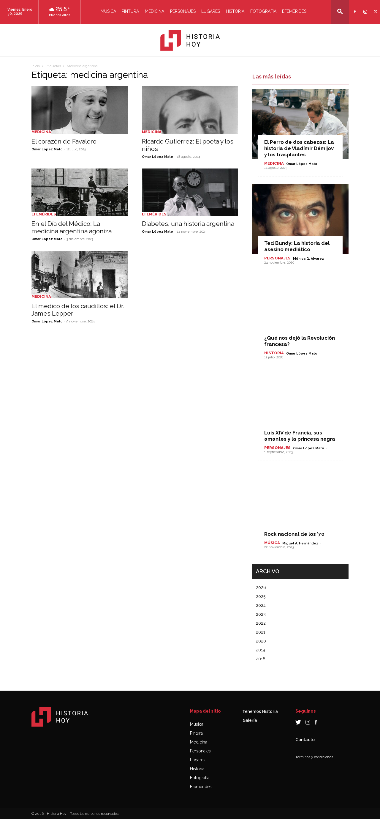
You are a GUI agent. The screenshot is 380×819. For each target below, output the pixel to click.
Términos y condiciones (314, 757)
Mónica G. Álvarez (308, 259)
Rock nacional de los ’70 (294, 534)
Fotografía (199, 777)
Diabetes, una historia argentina (188, 223)
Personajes (183, 11)
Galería (250, 720)
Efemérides (294, 11)
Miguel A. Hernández (300, 543)
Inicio (35, 66)
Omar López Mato (47, 149)
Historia (235, 11)
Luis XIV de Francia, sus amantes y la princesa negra (299, 436)
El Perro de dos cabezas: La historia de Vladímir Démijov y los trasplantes (299, 148)
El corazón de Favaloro (63, 141)
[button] (339, 11)
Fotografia (263, 11)
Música (108, 11)
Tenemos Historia (260, 711)
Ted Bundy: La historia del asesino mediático (297, 246)
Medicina (154, 11)
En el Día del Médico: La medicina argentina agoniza (71, 227)
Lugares (210, 11)
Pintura (130, 11)
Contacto (305, 739)
